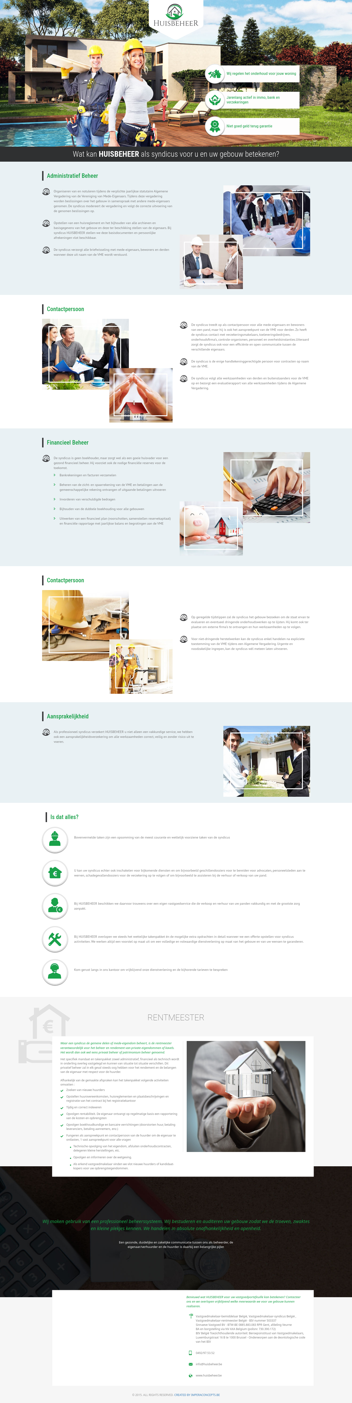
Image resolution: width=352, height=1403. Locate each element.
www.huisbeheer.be (209, 1375)
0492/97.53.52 (205, 1353)
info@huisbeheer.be (209, 1364)
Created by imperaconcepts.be (197, 1395)
